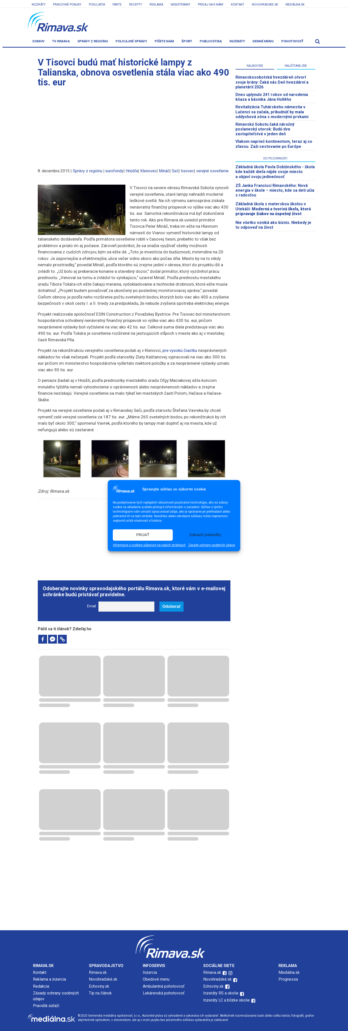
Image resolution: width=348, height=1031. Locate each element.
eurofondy (114, 171)
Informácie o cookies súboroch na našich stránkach (149, 545)
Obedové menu (156, 979)
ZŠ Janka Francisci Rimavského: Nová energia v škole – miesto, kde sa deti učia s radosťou (274, 190)
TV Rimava (61, 41)
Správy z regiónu (92, 41)
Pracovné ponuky (67, 4)
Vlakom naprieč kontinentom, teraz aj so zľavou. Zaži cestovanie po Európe (273, 144)
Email (91, 606)
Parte (117, 4)
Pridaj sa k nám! (210, 4)
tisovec (187, 171)
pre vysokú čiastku (179, 350)
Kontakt (237, 4)
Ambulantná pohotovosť (164, 986)
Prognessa (288, 979)
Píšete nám (164, 41)
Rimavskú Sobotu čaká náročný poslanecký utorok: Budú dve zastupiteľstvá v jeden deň (264, 129)
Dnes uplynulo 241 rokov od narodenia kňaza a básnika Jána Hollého (271, 97)
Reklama (156, 4)
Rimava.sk (98, 972)
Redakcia (41, 986)
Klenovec (148, 171)
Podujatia (97, 4)
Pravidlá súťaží (46, 1005)
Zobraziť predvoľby (205, 535)
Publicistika (211, 41)
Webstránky (180, 4)
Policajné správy (131, 41)
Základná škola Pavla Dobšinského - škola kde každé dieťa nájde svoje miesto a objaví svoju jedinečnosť (275, 171)
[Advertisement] (134, 125)
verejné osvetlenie (212, 171)
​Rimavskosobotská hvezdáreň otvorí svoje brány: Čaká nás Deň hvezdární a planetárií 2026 (271, 82)
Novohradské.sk (103, 979)
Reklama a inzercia (49, 979)
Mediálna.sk (295, 4)
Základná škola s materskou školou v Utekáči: (273, 209)
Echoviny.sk (99, 986)
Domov (38, 41)
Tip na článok (100, 993)
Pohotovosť (292, 41)
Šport (187, 41)
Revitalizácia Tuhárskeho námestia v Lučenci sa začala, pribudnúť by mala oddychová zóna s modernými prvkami (271, 112)
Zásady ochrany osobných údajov (211, 545)
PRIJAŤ (142, 535)
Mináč (164, 171)
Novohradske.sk (265, 4)
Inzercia (150, 972)
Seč (175, 171)
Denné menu (263, 41)
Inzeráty (39, 4)
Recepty (135, 4)
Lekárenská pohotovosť (164, 993)
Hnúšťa (132, 171)
